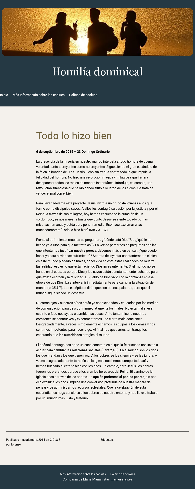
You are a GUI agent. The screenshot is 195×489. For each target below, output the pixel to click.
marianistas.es (121, 479)
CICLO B (55, 440)
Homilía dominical (97, 71)
